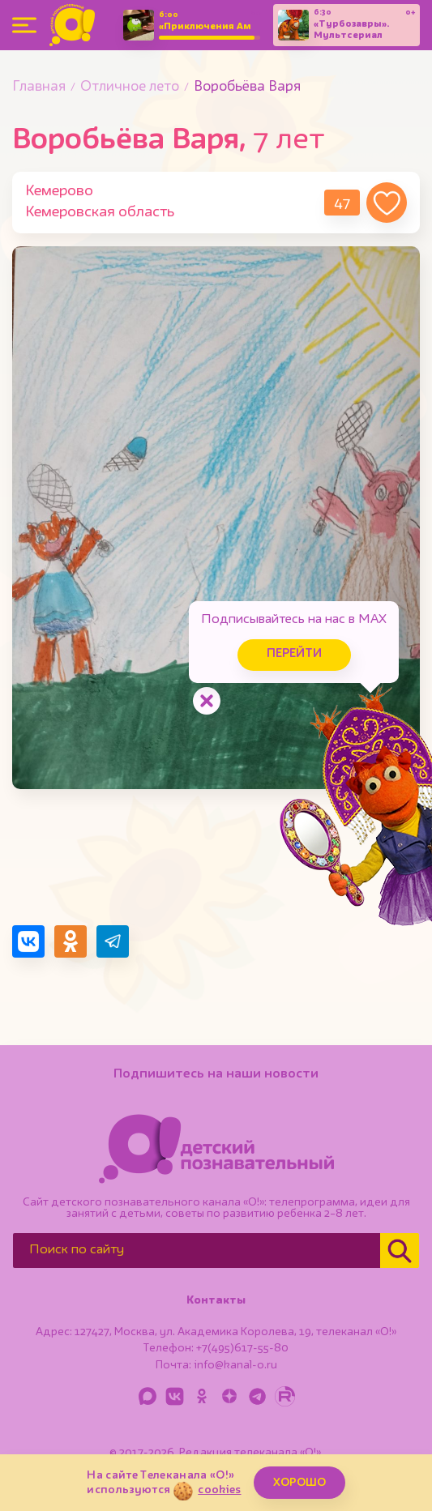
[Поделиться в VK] (28, 941)
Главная (39, 87)
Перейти (294, 654)
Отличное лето (129, 87)
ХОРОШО (299, 1483)
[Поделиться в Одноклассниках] (70, 941)
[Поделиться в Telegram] (112, 941)
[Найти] (399, 1250)
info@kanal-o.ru (235, 1365)
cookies (219, 1490)
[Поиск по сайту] (196, 1250)
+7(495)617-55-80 (242, 1348)
